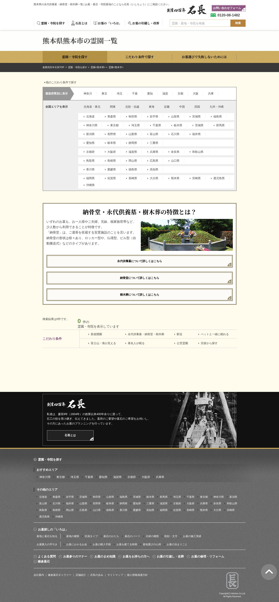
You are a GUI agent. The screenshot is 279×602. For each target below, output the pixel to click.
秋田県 (133, 116)
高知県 (154, 169)
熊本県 (175, 178)
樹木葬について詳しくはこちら (139, 294)
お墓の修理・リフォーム (207, 556)
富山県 (154, 134)
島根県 (111, 160)
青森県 (111, 116)
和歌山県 (197, 151)
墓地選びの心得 (152, 544)
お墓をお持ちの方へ (136, 556)
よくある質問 (47, 556)
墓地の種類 (72, 536)
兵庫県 (154, 151)
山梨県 (133, 134)
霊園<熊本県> (98, 67)
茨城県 (199, 125)
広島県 (154, 160)
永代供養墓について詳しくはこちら (139, 261)
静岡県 (133, 142)
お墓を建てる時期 (126, 544)
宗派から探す (209, 343)
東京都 (114, 125)
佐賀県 (111, 178)
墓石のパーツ (132, 536)
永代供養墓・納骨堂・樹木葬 (146, 334)
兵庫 (211, 93)
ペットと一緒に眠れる (215, 334)
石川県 (175, 134)
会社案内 (39, 574)
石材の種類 (152, 536)
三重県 (154, 142)
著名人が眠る (136, 343)
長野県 (111, 134)
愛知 (150, 93)
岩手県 (154, 116)
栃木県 (178, 125)
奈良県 (175, 151)
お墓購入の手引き (47, 544)
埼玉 (119, 93)
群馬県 (220, 125)
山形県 (175, 116)
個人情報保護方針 (137, 574)
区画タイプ (91, 536)
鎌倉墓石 (44, 561)
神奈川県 (91, 125)
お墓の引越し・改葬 (145, 23)
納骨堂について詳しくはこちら (139, 277)
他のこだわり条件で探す (61, 82)
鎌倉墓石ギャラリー (59, 574)
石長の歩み (96, 574)
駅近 (179, 334)
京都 (180, 93)
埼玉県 (135, 125)
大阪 (195, 93)
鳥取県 (90, 160)
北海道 (90, 116)
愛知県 (90, 142)
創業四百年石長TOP (54, 67)
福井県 (196, 134)
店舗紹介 (81, 574)
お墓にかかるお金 (76, 544)
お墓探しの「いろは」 (53, 529)
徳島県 (133, 169)
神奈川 (88, 93)
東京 (104, 93)
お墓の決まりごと (177, 544)
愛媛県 (111, 169)
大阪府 (111, 151)
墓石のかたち (111, 536)
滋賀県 (133, 151)
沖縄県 (90, 185)
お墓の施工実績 (192, 536)
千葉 (135, 93)
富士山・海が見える (103, 343)
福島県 (217, 116)
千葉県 (157, 125)
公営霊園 (182, 343)
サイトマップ (115, 574)
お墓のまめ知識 (104, 556)
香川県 (90, 169)
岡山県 (133, 160)
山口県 (175, 160)
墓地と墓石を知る (47, 536)
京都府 (90, 151)
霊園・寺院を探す (53, 23)
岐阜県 (111, 142)
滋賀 (165, 93)
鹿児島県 (219, 178)
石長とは (81, 23)
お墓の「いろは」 (110, 23)
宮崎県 (196, 178)
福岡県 (90, 178)
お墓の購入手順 (102, 544)
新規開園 (96, 334)
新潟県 (90, 134)
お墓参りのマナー (75, 556)
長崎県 (133, 178)
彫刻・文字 (170, 536)
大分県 (154, 178)
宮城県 (196, 116)
